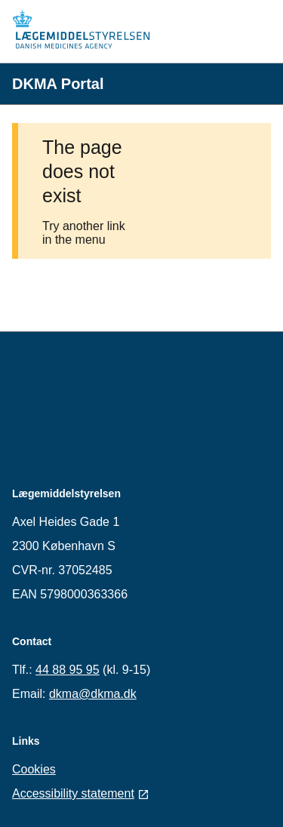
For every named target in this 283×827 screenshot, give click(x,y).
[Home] (87, 31)
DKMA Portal (57, 83)
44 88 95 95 (67, 669)
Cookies (34, 769)
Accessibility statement (80, 794)
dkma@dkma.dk (93, 693)
